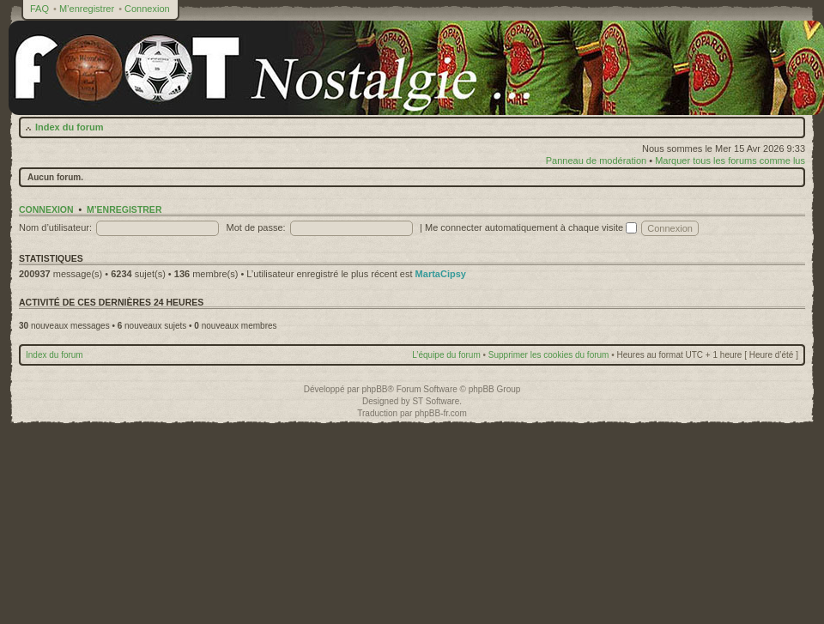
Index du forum (69, 127)
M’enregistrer (86, 8)
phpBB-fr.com (441, 413)
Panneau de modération (596, 160)
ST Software (435, 401)
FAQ (39, 8)
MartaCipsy (440, 274)
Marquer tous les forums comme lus (730, 160)
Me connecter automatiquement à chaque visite (531, 227)
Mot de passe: (256, 227)
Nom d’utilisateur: (55, 227)
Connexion (147, 8)
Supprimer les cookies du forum (548, 355)
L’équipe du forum (446, 355)
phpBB (374, 389)
